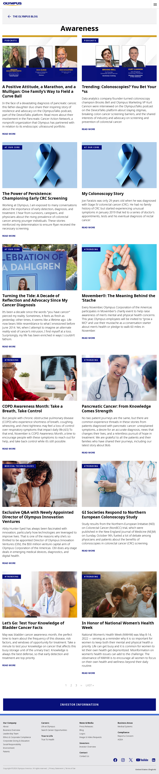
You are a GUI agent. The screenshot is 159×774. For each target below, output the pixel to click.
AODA (120, 740)
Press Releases (86, 727)
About (5, 727)
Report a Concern (125, 736)
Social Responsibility (12, 745)
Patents (6, 752)
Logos (82, 734)
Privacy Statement (56, 769)
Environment (8, 748)
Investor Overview (88, 747)
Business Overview (11, 730)
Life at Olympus (48, 727)
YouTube (142, 760)
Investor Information (79, 705)
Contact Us (84, 756)
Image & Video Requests (91, 737)
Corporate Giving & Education (16, 741)
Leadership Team (10, 734)
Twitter (130, 760)
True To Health (47, 740)
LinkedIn (153, 760)
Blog (82, 730)
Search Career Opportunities (54, 730)
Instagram (123, 760)
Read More (9, 133)
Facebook (115, 760)
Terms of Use (70, 769)
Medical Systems (125, 727)
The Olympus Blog (25, 16)
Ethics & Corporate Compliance (17, 737)
